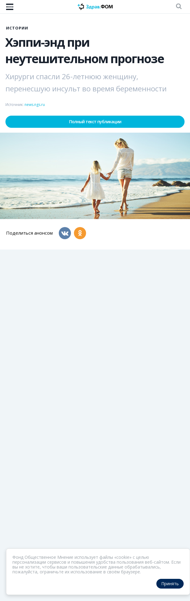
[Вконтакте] (65, 233)
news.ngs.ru (35, 104)
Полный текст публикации (95, 121)
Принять (170, 583)
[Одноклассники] (80, 233)
